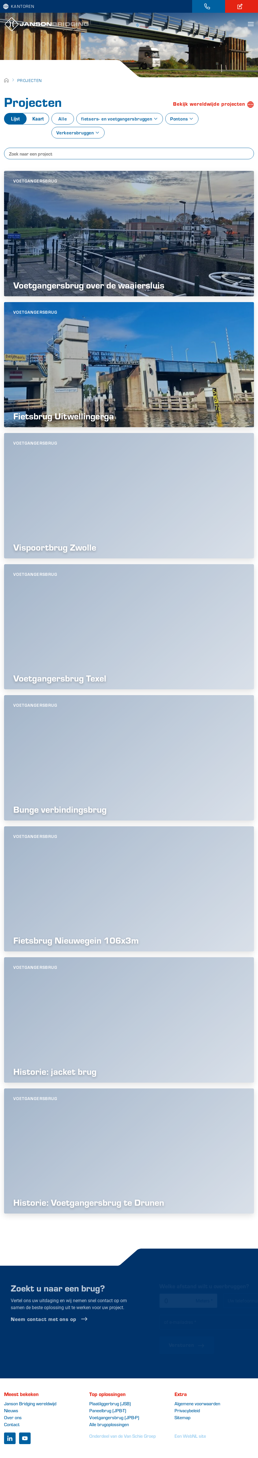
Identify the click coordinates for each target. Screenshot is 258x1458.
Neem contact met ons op (63, 1319)
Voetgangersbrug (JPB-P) (114, 1417)
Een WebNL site (190, 1436)
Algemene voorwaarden (197, 1403)
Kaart (38, 119)
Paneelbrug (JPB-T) (107, 1410)
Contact (12, 1424)
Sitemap (182, 1417)
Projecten (29, 80)
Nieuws (11, 1410)
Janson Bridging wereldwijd (30, 1403)
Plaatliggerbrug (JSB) (110, 1403)
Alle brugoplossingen (109, 1424)
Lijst (15, 119)
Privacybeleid (187, 1410)
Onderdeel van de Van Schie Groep (122, 1436)
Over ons (13, 1417)
